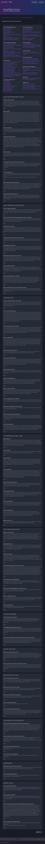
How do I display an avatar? (8, 53)
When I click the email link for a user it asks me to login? (12, 57)
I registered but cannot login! (9, 32)
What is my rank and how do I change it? (11, 55)
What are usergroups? (27, 30)
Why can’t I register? (7, 30)
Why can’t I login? (6, 33)
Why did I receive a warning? (9, 71)
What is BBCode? (6, 80)
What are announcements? (8, 87)
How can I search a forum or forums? (30, 58)
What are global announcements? (10, 85)
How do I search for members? (29, 62)
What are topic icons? (7, 90)
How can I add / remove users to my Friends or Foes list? (32, 54)
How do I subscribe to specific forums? (30, 72)
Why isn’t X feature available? (28, 85)
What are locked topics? (8, 89)
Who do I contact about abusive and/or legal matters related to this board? (31, 87)
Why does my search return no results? (30, 59)
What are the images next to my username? (12, 52)
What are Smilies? (7, 83)
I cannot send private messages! (29, 43)
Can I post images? (7, 84)
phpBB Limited (37, 787)
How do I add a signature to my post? (10, 64)
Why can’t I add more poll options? (10, 66)
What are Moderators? (27, 29)
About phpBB (12, 789)
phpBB (10, 250)
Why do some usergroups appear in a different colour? (32, 36)
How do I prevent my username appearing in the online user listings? (12, 46)
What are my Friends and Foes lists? (30, 51)
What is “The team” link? (27, 39)
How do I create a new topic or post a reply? (12, 61)
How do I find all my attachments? (29, 79)
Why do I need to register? (8, 28)
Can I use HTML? (6, 82)
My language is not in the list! (9, 51)
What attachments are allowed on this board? (32, 78)
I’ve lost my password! (7, 37)
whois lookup (13, 807)
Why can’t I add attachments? (9, 70)
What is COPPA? (6, 29)
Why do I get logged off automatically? (11, 38)
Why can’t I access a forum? (8, 69)
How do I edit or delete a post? (9, 63)
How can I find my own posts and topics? (31, 63)
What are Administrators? (28, 28)
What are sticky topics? (8, 88)
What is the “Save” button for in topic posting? (12, 74)
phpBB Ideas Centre (21, 797)
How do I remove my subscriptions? (30, 74)
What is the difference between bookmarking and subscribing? (32, 68)
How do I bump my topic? (8, 76)
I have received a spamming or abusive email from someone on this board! (32, 47)
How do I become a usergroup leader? (30, 34)
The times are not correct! (8, 47)
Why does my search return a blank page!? (31, 61)
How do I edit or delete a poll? (9, 68)
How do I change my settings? (9, 43)
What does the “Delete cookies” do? (10, 39)
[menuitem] (10, 2)
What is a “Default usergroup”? (29, 38)
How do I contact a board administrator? (31, 88)
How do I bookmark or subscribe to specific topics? (31, 71)
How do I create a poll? (7, 65)
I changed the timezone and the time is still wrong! (11, 49)
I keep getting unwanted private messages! (31, 45)
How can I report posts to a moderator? (11, 72)
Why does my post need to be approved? (11, 75)
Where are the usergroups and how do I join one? (31, 33)
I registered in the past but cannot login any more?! (11, 35)
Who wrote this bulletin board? (29, 83)
